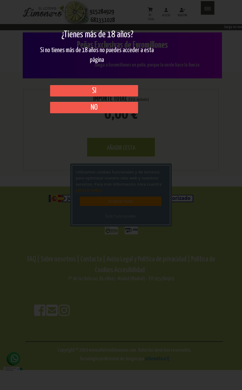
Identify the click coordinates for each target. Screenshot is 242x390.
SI (94, 91)
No (94, 107)
